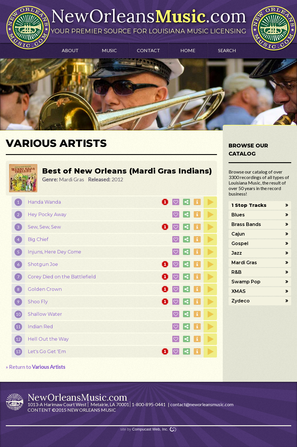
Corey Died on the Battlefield (62, 277)
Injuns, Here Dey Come (54, 252)
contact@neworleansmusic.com (201, 404)
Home (187, 50)
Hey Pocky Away (47, 214)
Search (227, 50)
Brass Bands (246, 224)
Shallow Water (45, 314)
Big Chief (38, 239)
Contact (148, 50)
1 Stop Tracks (249, 205)
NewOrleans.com (148, 19)
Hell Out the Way (48, 339)
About (70, 50)
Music (109, 50)
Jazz (236, 253)
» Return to (35, 367)
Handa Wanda (44, 202)
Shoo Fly (38, 301)
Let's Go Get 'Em (47, 351)
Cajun (238, 234)
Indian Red (40, 326)
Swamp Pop (245, 281)
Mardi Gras (244, 262)
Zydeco (240, 301)
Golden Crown (45, 289)
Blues (238, 215)
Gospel (239, 243)
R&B (236, 272)
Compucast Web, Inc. (150, 429)
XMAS (238, 291)
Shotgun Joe (43, 264)
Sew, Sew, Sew (44, 227)
